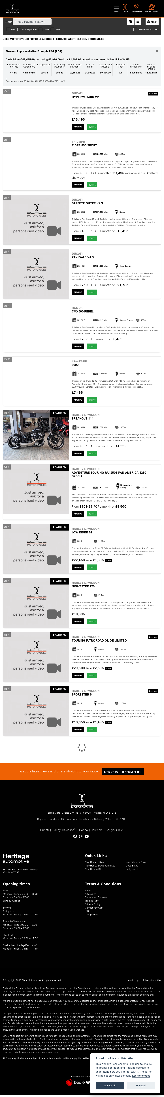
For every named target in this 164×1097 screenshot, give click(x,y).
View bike (78, 127)
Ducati (44, 832)
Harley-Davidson (63, 832)
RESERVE (94, 127)
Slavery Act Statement (97, 900)
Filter (152, 21)
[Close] (157, 51)
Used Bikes (132, 868)
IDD (87, 913)
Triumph (96, 832)
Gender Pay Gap (94, 910)
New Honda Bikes (94, 871)
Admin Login (133, 982)
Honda (83, 832)
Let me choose (141, 1075)
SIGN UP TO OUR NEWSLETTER (123, 774)
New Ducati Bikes (94, 864)
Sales (88, 893)
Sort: (8, 21)
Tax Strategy (92, 903)
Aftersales (90, 896)
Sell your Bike (115, 832)
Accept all (110, 1085)
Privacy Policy (92, 906)
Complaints (91, 917)
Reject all (141, 1085)
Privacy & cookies (152, 982)
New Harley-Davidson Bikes (100, 868)
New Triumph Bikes (136, 864)
